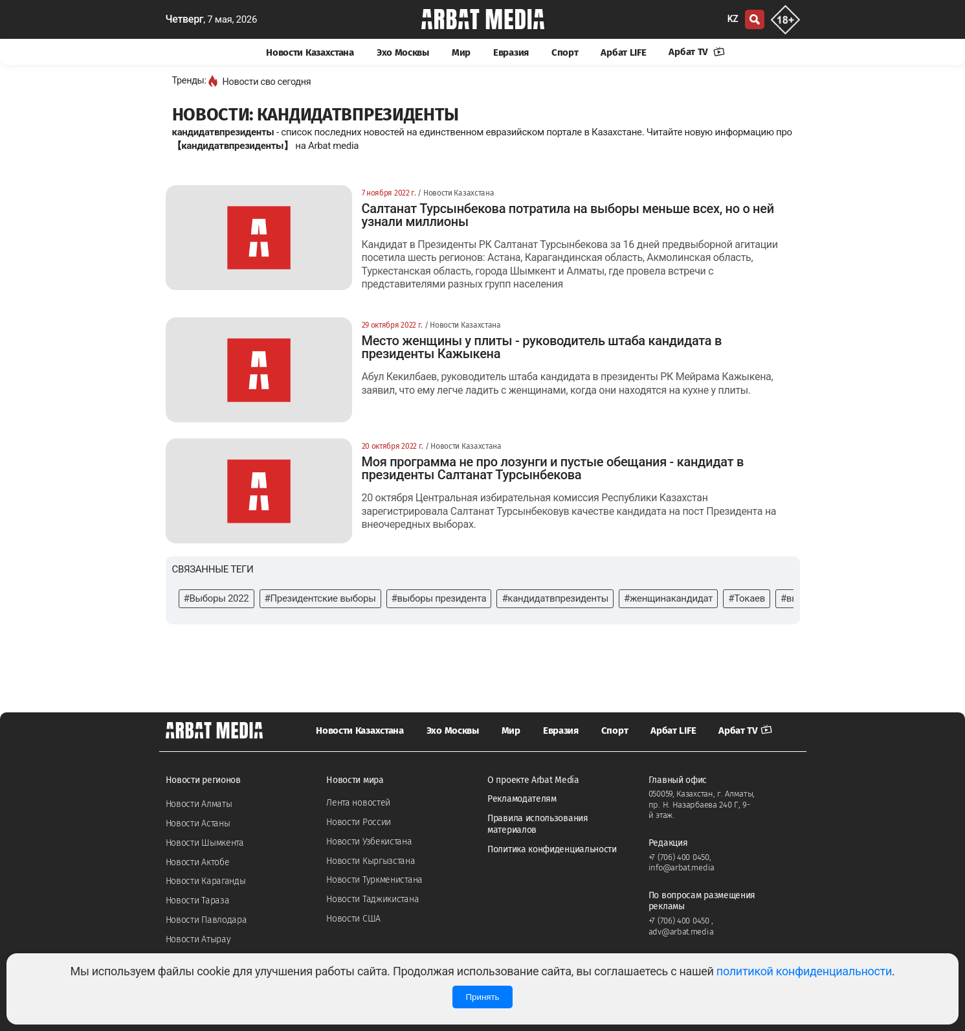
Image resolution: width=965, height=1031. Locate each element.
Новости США (353, 918)
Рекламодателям (522, 798)
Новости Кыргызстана (370, 861)
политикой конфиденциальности (804, 971)
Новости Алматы (199, 804)
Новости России (358, 822)
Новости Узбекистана (369, 841)
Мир (461, 52)
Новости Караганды (206, 881)
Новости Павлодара (206, 919)
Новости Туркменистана (374, 879)
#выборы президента (439, 598)
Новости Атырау (198, 939)
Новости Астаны (198, 823)
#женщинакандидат (668, 598)
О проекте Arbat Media (533, 780)
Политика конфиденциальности (552, 849)
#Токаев (746, 598)
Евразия (511, 52)
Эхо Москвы (403, 52)
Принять (482, 997)
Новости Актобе (198, 862)
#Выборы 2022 (216, 598)
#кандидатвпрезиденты (555, 598)
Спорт (565, 52)
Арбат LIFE (623, 52)
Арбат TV (696, 52)
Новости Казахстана (310, 52)
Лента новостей (358, 802)
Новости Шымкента (205, 842)
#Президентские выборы (320, 598)
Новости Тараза (198, 900)
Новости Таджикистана (372, 899)
